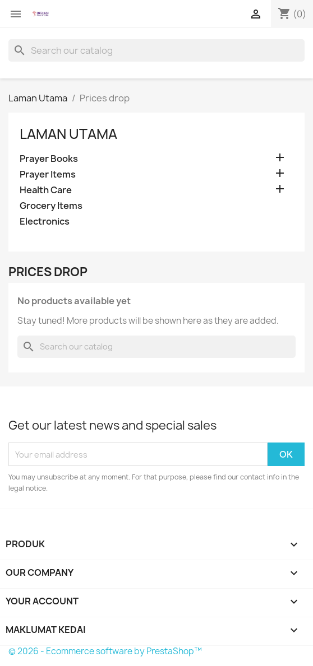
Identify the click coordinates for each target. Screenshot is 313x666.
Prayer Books (49, 159)
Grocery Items (51, 206)
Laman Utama (68, 133)
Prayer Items (48, 174)
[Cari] (156, 50)
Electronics (45, 221)
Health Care (46, 190)
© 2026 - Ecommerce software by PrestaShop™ (105, 651)
